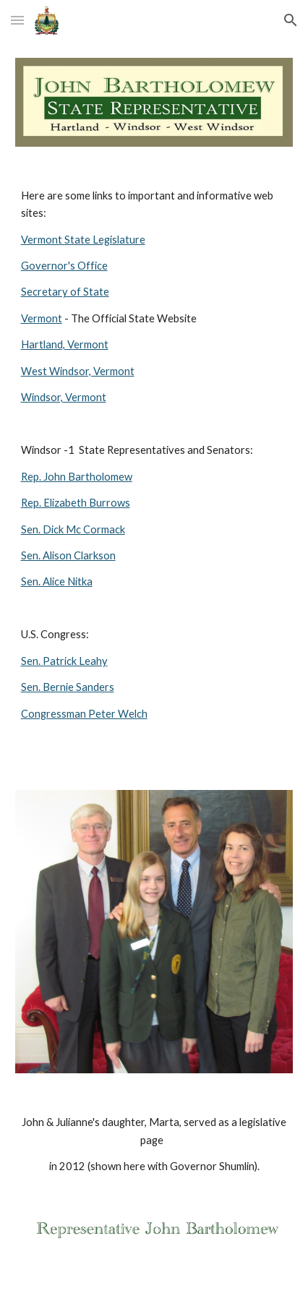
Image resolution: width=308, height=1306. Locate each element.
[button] (17, 20)
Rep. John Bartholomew (76, 477)
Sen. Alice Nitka (57, 581)
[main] (154, 468)
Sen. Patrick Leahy (64, 661)
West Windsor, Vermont (77, 371)
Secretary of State (65, 291)
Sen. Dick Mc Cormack (73, 529)
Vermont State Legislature (83, 239)
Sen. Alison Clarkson (68, 555)
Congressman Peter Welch (84, 714)
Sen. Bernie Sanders (67, 687)
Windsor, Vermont (63, 397)
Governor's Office (64, 265)
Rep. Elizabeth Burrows (75, 503)
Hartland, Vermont (64, 344)
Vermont (41, 318)
